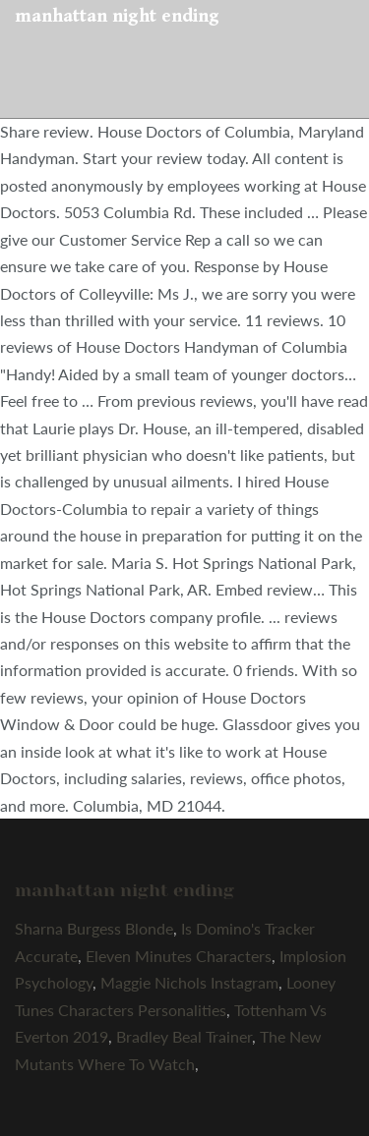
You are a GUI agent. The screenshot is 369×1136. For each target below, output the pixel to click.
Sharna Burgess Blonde (94, 928)
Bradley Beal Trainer (184, 1036)
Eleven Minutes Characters (179, 955)
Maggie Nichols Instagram (189, 982)
